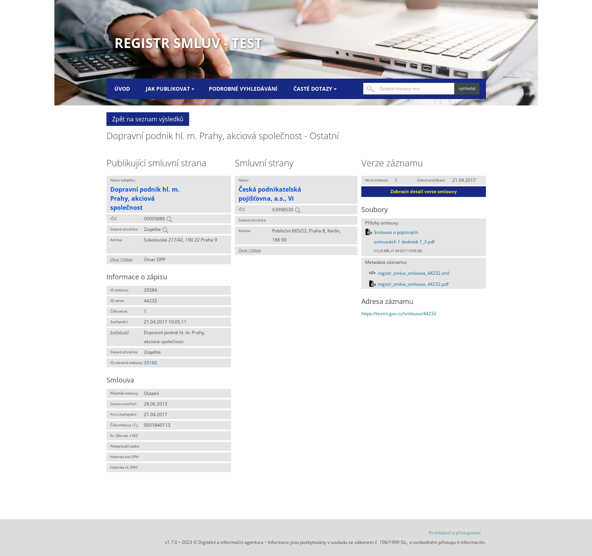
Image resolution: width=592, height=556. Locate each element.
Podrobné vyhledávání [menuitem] (243, 88)
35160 (150, 363)
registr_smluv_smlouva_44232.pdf (413, 284)
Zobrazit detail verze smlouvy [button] (423, 191)
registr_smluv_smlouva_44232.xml (413, 273)
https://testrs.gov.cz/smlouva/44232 (398, 313)
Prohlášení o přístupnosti (455, 533)
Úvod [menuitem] (122, 88)
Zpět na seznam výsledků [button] (147, 119)
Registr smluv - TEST (188, 43)
